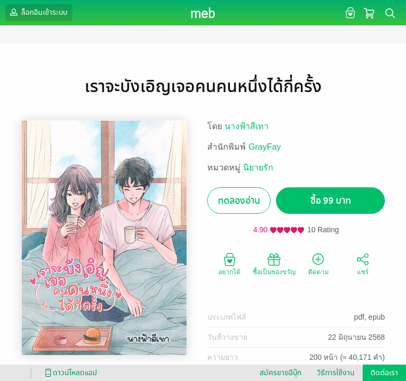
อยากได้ (229, 263)
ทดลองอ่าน (239, 201)
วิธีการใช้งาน (336, 372)
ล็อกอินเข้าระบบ (37, 12)
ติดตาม (318, 263)
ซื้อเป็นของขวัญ (274, 263)
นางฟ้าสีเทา (247, 126)
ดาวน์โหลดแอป (69, 372)
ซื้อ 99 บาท (330, 201)
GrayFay (264, 146)
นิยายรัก (258, 167)
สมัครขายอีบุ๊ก (280, 372)
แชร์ (363, 263)
